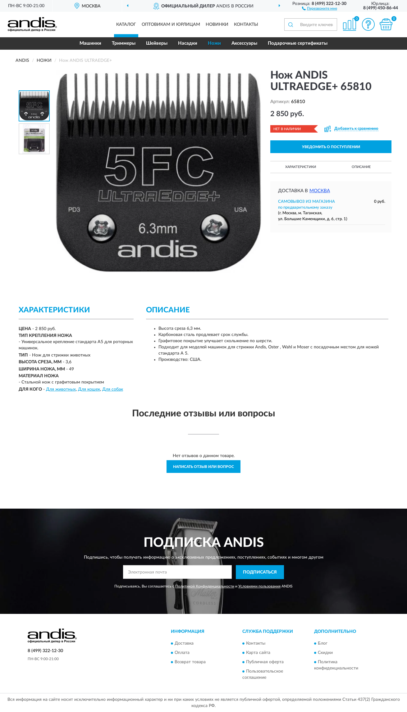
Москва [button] (319, 190)
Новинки (217, 24)
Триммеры (123, 43)
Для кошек (89, 389)
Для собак (112, 389)
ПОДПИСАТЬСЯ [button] (260, 572)
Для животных (61, 389)
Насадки (187, 43)
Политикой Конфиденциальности (204, 586)
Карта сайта (258, 653)
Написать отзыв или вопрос (203, 467)
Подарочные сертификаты (297, 43)
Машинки (90, 43)
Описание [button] (361, 167)
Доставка (184, 644)
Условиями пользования (259, 586)
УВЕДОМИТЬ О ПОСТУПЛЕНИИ (331, 147)
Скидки (325, 653)
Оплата (182, 653)
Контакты (246, 24)
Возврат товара (190, 662)
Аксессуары (244, 43)
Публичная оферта (265, 662)
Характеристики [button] (300, 167)
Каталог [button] (126, 24)
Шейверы (156, 43)
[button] (319, 8)
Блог (322, 644)
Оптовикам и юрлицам (171, 24)
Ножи (214, 43)
